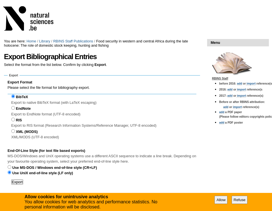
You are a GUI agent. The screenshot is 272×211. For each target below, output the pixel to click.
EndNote (23, 108)
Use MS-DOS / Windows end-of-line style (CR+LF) (54, 167)
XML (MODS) (27, 132)
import (251, 83)
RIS (19, 120)
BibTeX (22, 97)
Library (44, 41)
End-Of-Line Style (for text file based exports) (46, 150)
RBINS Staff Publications (73, 41)
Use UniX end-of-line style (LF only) (42, 173)
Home (31, 41)
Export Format (20, 82)
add (239, 83)
